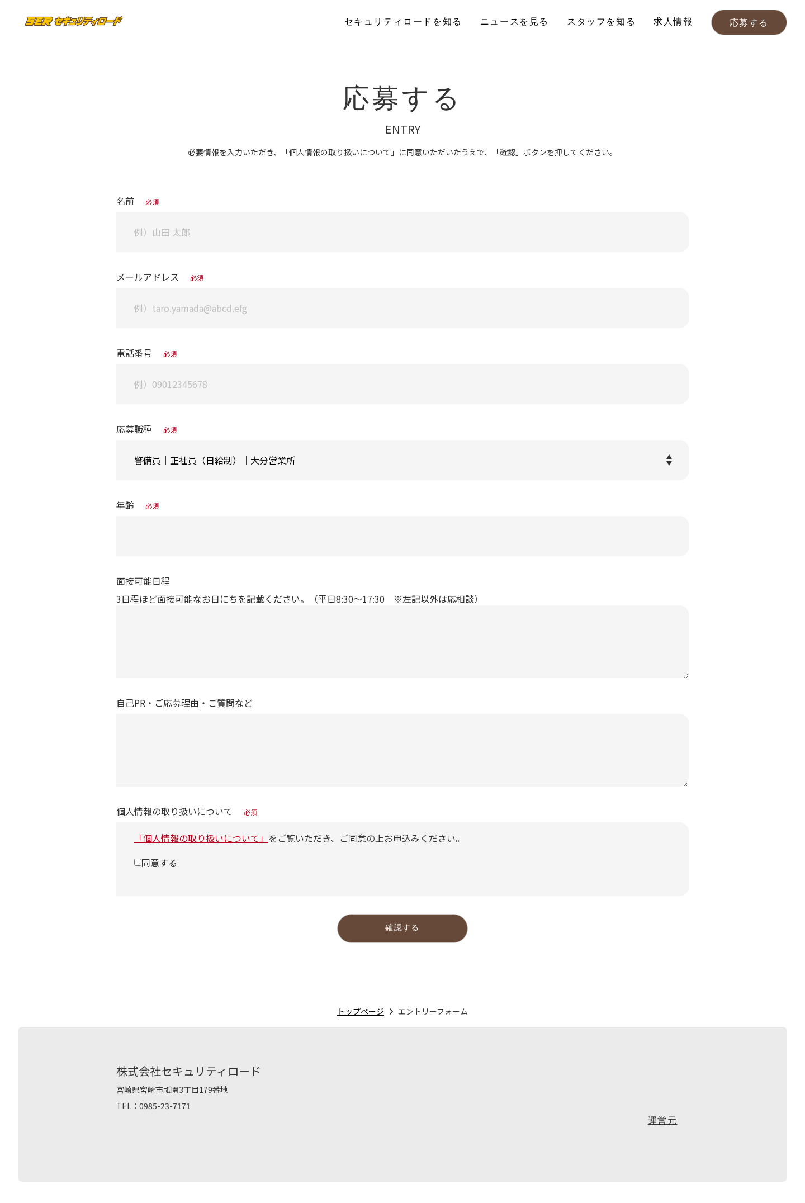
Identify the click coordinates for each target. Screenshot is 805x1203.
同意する (159, 862)
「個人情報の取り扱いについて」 (201, 838)
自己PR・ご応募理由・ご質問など (184, 702)
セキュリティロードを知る (403, 22)
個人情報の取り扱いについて (186, 811)
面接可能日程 (143, 581)
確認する (402, 930)
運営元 (663, 1124)
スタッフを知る (601, 22)
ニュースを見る (514, 22)
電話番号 (146, 352)
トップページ (360, 1014)
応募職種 (146, 428)
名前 (137, 200)
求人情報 (673, 22)
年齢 (137, 504)
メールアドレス (159, 276)
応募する (749, 23)
